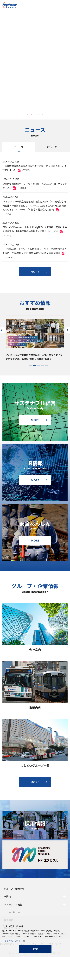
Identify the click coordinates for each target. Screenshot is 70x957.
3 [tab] (35, 114)
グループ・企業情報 (14, 888)
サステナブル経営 (13, 904)
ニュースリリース (13, 912)
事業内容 (35, 707)
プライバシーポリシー (13, 941)
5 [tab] (43, 114)
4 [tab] (39, 114)
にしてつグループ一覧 (34, 765)
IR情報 (7, 896)
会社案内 (35, 649)
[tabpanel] (35, 62)
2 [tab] (31, 114)
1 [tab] (27, 114)
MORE (35, 271)
